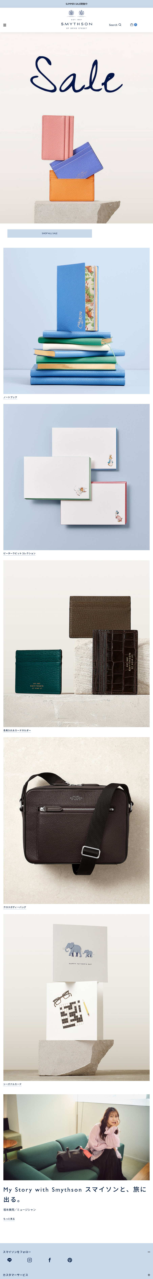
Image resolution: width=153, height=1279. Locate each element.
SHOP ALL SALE (49, 233)
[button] (113, 25)
